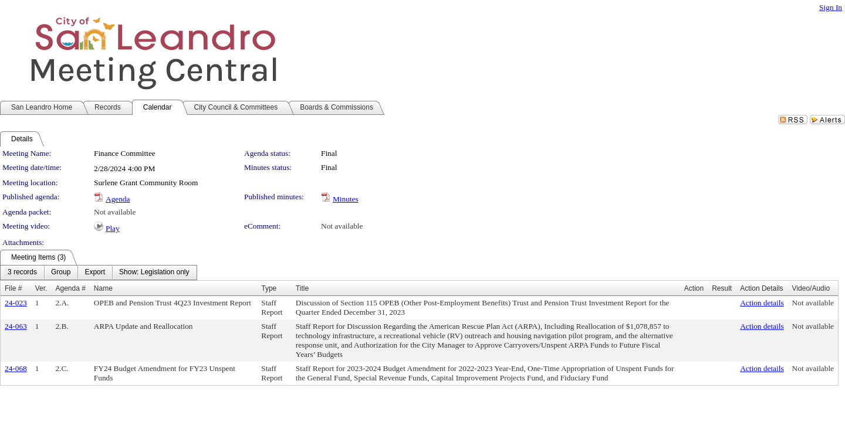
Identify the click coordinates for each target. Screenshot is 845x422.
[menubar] (98, 272)
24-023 (16, 302)
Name (103, 288)
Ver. (41, 288)
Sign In (830, 7)
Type (268, 288)
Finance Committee (125, 153)
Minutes (346, 199)
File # (13, 288)
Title (302, 288)
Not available (115, 211)
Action (694, 288)
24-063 (16, 326)
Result (722, 288)
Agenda (118, 199)
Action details (761, 302)
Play (113, 228)
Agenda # (70, 288)
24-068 (16, 368)
